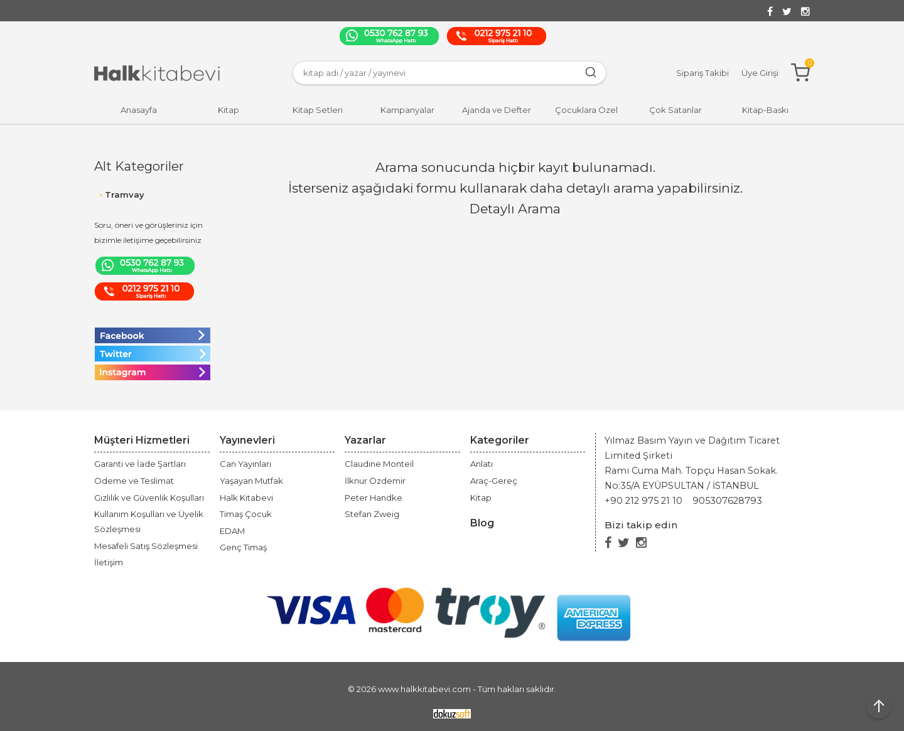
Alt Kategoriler (139, 166)
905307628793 (727, 500)
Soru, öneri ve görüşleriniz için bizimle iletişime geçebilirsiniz (148, 232)
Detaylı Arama (515, 208)
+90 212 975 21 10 (643, 500)
